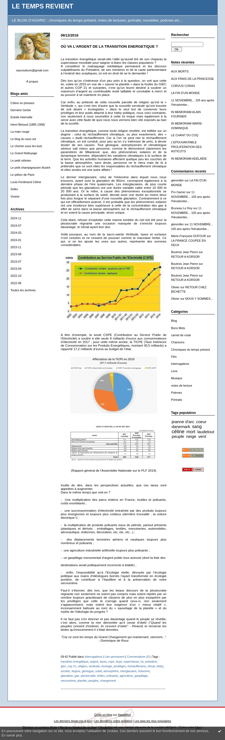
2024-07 (16, 225)
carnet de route (181, 335)
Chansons (178, 342)
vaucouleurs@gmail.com (32, 70)
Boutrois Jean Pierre (184, 252)
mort (190, 431)
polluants (112, 675)
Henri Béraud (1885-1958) (28, 124)
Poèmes (176, 392)
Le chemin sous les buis (26, 146)
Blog (174, 320)
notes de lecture (181, 385)
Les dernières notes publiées (113, 721)
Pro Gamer (178, 192)
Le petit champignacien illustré (31, 167)
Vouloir (15, 196)
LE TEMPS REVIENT (42, 6)
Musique (176, 378)
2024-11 (16, 218)
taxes (103, 661)
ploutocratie (88, 675)
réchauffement (136, 666)
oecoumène (68, 680)
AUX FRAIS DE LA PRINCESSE (192, 78)
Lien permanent (114, 656)
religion (82, 666)
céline (178, 431)
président (151, 661)
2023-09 (16, 254)
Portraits (176, 399)
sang (197, 426)
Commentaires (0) (138, 656)
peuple (178, 436)
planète (82, 680)
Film (174, 356)
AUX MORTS (180, 71)
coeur (201, 421)
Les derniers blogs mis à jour (73, 721)
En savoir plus (12, 735)
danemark (181, 426)
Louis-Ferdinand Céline (26, 182)
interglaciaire (128, 671)
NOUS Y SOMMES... (199, 298)
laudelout (205, 431)
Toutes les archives (23, 290)
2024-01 (16, 240)
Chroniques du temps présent (190, 349)
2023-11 (16, 247)
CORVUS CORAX (183, 85)
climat (151, 666)
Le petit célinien (21, 160)
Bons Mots (178, 328)
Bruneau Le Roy (182, 208)
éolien (101, 675)
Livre (174, 371)
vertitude (94, 666)
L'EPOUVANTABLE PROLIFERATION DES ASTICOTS (186, 147)
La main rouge (20, 131)
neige (191, 436)
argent (94, 661)
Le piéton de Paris (23, 174)
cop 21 (72, 666)
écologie (106, 666)
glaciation (67, 675)
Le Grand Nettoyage (24, 153)
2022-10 (16, 275)
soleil (98, 671)
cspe (111, 661)
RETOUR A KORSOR (185, 256)
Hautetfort (124, 714)
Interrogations (180, 363)
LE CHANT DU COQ (184, 135)
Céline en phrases (23, 103)
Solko (14, 189)
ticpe (119, 661)
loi (141, 661)
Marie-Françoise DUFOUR (188, 236)
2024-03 (16, 232)
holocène (144, 671)
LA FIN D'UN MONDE (185, 93)
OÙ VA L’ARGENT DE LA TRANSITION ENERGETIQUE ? (109, 46)
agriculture (126, 675)
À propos (32, 81)
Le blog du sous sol (23, 139)
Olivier (175, 287)
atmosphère (111, 671)
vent (202, 436)
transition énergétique (75, 661)
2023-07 (16, 261)
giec (63, 666)
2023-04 (16, 268)
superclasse (131, 661)
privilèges (120, 666)
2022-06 (16, 283)
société (65, 671)
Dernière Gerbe (21, 110)
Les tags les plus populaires (153, 721)
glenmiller (177, 180)
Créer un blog (103, 714)
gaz (76, 675)
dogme (75, 671)
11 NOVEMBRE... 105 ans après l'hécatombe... (190, 196)
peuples (93, 680)
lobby (160, 666)
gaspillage (141, 675)
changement (108, 680)
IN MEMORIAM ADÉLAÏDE (189, 158)
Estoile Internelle (22, 117)
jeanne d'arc (183, 421)
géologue (88, 671)
